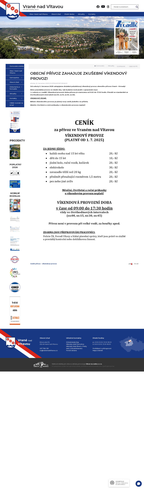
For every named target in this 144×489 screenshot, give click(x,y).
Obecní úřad (56, 14)
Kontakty (91, 14)
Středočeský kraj (72, 458)
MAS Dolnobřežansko (74, 464)
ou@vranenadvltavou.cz (49, 466)
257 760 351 (44, 464)
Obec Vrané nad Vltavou (38, 14)
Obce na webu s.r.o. (94, 480)
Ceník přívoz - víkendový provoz (55, 248)
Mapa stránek (98, 466)
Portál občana (71, 466)
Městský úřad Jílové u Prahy (76, 462)
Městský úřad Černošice (75, 460)
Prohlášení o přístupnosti (102, 464)
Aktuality (81, 14)
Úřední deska (69, 14)
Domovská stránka (100, 66)
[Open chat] (139, 484)
